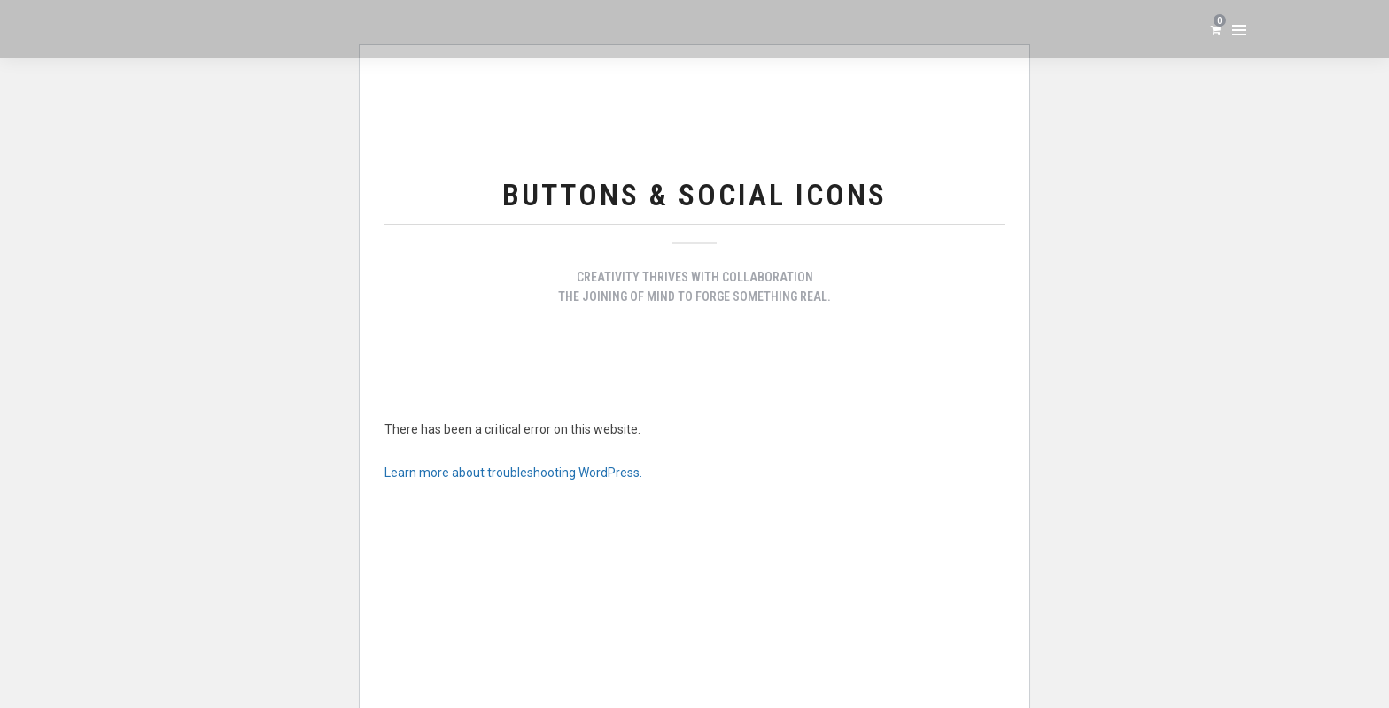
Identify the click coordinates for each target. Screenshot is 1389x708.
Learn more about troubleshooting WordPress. (513, 473)
